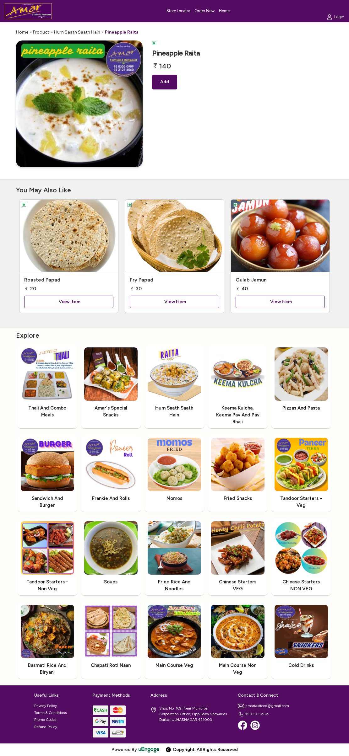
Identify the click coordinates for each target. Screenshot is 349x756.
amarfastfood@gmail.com (263, 706)
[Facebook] (242, 725)
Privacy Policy (45, 706)
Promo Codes (45, 719)
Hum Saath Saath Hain (77, 32)
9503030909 (254, 714)
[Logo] (28, 11)
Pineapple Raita (122, 32)
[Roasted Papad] (68, 236)
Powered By (136, 749)
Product (41, 32)
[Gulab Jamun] (280, 236)
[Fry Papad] (174, 236)
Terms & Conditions (50, 712)
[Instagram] (255, 725)
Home (22, 32)
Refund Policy (45, 727)
